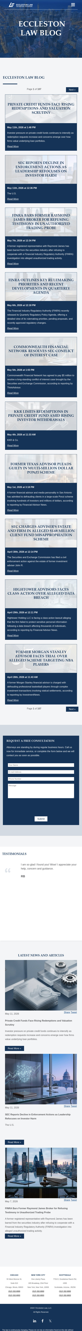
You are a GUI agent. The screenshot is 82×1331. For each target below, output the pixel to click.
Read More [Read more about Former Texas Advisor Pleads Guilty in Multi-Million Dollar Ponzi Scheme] (13, 510)
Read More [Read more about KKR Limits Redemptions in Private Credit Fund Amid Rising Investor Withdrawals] (13, 445)
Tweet (74, 1012)
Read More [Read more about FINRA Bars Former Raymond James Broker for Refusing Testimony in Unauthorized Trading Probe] (13, 263)
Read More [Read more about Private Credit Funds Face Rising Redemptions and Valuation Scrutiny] (13, 146)
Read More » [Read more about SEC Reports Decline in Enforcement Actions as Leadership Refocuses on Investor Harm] (14, 1142)
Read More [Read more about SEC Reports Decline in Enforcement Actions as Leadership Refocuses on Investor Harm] (13, 199)
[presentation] (30, 806)
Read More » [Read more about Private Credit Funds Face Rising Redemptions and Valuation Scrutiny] (14, 1048)
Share (67, 1012)
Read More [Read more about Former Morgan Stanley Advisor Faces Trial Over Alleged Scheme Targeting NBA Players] (13, 700)
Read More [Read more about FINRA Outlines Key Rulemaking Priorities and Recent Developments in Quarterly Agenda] (13, 328)
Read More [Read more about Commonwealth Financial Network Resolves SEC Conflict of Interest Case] (13, 393)
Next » (72, 89)
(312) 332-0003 (14, 1295)
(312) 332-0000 (14, 1291)
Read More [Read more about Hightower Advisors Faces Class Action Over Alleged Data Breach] (13, 635)
